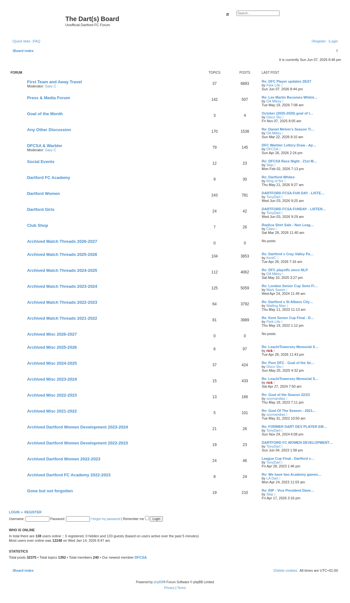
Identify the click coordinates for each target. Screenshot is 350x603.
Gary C (50, 86)
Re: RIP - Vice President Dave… (288, 490)
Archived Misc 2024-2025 (52, 363)
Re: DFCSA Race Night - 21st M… (289, 161)
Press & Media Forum (48, 97)
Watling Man (276, 306)
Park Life (273, 85)
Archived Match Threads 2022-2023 (62, 302)
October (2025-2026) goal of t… (287, 113)
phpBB (158, 582)
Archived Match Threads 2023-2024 (62, 286)
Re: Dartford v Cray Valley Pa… (288, 254)
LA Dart (272, 478)
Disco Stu (273, 117)
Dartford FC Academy (48, 177)
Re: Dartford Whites (278, 177)
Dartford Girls (41, 209)
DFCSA (272, 149)
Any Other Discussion (49, 129)
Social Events (41, 161)
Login (14, 512)
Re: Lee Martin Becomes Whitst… (289, 97)
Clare (270, 229)
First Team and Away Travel (54, 81)
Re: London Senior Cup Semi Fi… (290, 286)
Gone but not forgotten (50, 490)
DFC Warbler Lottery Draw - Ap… (289, 145)
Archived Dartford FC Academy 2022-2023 (69, 475)
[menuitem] (36, 41)
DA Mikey (273, 101)
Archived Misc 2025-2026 (52, 347)
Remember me (136, 519)
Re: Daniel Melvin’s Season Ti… (288, 129)
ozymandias (275, 398)
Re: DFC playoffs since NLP (285, 270)
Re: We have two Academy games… (292, 474)
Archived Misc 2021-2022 (52, 411)
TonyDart (273, 197)
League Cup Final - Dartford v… (288, 458)
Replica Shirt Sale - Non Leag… (288, 225)
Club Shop (37, 225)
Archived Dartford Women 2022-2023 (63, 459)
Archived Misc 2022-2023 (52, 395)
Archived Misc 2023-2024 (52, 379)
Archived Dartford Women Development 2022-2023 (77, 443)
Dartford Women (43, 193)
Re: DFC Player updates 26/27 (286, 81)
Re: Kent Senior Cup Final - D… (288, 318)
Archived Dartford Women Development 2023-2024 (77, 427)
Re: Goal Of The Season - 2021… (289, 411)
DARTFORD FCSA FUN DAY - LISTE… (293, 193)
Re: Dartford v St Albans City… (287, 302)
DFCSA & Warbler (44, 145)
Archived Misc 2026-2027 (52, 334)
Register (33, 512)
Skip (269, 165)
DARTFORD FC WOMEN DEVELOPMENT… (297, 442)
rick (269, 351)
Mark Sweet (275, 290)
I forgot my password (105, 519)
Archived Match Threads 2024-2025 (62, 270)
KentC (271, 258)
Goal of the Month (45, 113)
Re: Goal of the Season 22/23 (286, 395)
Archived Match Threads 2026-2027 (62, 241)
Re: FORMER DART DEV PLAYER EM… (294, 426)
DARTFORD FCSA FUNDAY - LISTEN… (294, 209)
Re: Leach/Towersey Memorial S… (290, 347)
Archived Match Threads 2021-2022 (62, 318)
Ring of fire (274, 181)
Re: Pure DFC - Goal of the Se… (288, 363)
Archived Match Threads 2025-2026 (62, 254)
